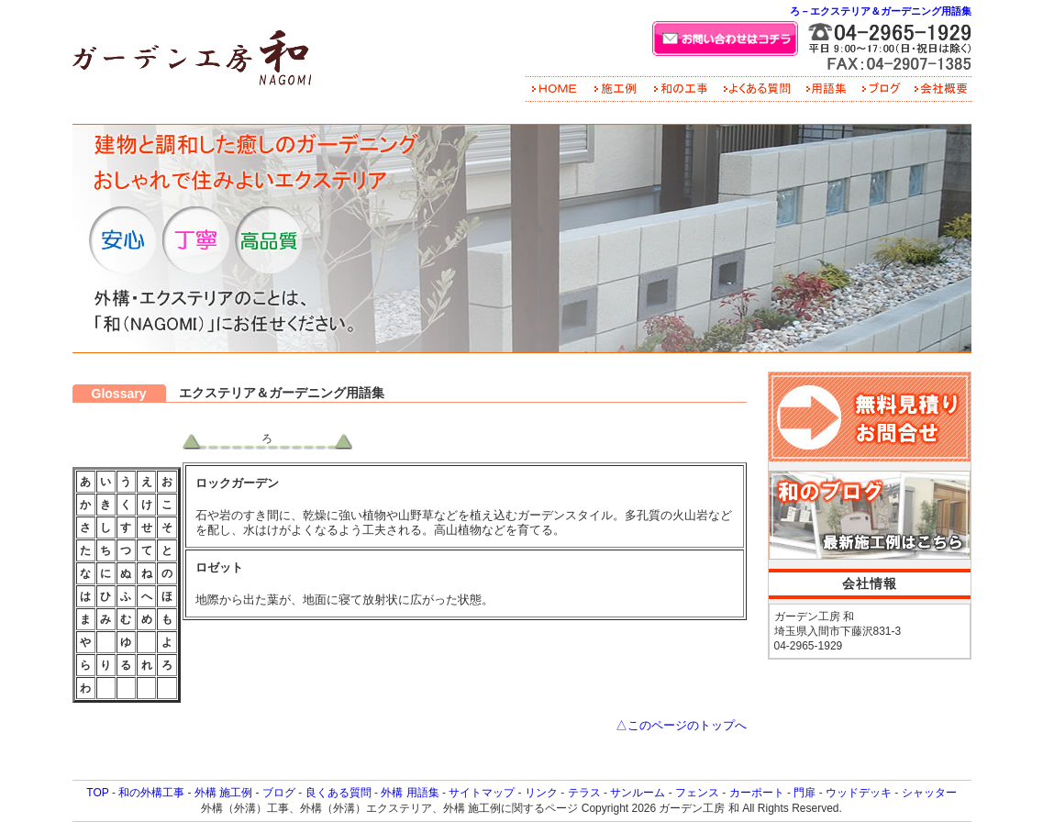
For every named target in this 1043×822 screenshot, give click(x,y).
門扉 (804, 792)
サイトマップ (482, 792)
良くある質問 (338, 792)
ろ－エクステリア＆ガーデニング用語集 (880, 11)
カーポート (756, 792)
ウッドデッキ (859, 792)
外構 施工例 (223, 792)
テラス (584, 792)
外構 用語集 (409, 792)
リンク (541, 792)
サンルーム (637, 792)
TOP (97, 792)
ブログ (278, 792)
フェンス (697, 792)
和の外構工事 (151, 792)
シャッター (929, 792)
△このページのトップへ (681, 725)
